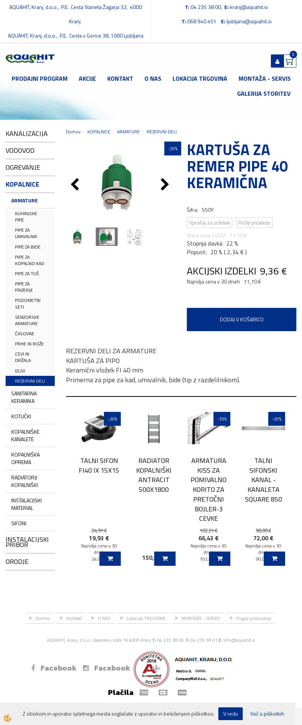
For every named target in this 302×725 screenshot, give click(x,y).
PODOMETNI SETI (28, 303)
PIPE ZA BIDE (28, 246)
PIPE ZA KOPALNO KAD (29, 260)
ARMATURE (24, 200)
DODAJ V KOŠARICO (242, 319)
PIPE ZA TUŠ (27, 273)
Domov (73, 131)
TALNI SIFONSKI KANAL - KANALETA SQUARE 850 (263, 479)
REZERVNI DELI (30, 380)
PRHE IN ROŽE (29, 343)
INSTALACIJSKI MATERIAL (26, 504)
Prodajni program (40, 78)
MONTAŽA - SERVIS (265, 78)
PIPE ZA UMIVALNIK (26, 233)
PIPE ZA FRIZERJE (24, 287)
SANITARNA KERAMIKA (24, 397)
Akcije (87, 78)
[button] (166, 185)
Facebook (54, 668)
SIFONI (18, 523)
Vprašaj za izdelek (209, 222)
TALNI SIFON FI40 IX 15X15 (99, 465)
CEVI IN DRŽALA (23, 357)
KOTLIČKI (21, 416)
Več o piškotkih (267, 713)
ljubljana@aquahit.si (249, 21)
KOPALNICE (98, 131)
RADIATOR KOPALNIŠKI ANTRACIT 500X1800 (153, 474)
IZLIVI (20, 370)
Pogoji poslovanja (253, 618)
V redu (230, 713)
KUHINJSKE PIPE (26, 216)
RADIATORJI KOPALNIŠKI (24, 481)
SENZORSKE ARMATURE (27, 320)
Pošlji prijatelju (254, 222)
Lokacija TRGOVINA (200, 78)
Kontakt (120, 78)
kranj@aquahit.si (249, 7)
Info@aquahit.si (239, 640)
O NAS (152, 78)
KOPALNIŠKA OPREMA (25, 458)
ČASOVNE (25, 333)
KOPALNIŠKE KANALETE (25, 435)
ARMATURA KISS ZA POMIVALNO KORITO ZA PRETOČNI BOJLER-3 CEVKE (209, 489)
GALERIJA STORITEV (264, 93)
